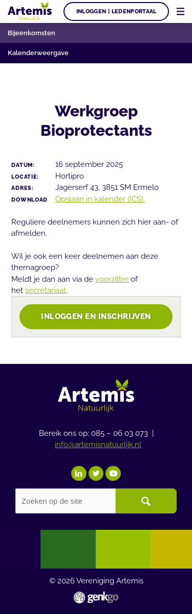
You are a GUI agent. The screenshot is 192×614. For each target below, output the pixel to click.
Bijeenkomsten (31, 33)
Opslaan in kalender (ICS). (100, 198)
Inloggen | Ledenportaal (116, 11)
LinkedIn (79, 473)
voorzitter (112, 279)
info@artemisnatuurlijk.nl (98, 444)
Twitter (96, 473)
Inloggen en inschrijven (96, 316)
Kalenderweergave (38, 53)
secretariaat (45, 290)
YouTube (113, 473)
